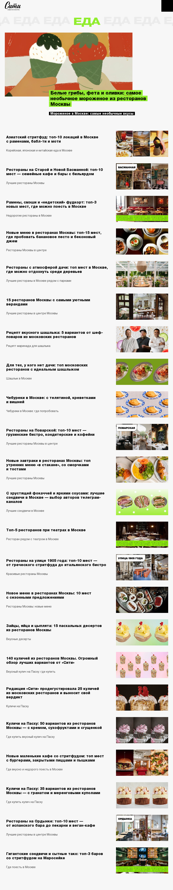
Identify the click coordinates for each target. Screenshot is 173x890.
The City (13, 5)
